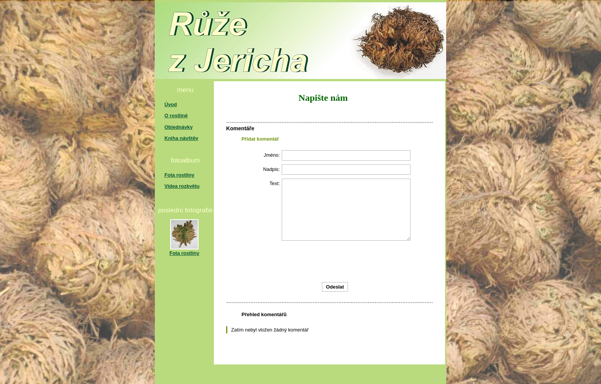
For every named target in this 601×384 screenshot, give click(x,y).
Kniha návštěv (181, 138)
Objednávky (178, 127)
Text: (274, 183)
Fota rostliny (179, 175)
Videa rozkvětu (182, 186)
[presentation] (376, 261)
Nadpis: (271, 169)
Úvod (170, 104)
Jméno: (272, 155)
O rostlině (176, 115)
